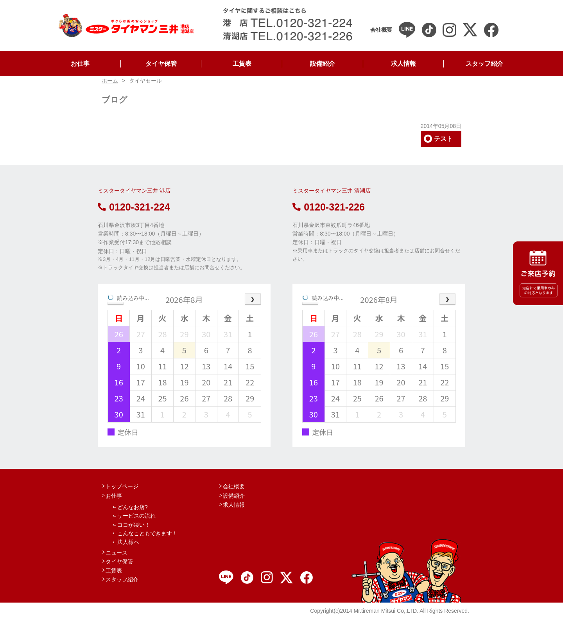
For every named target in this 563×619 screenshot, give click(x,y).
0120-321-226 (328, 207)
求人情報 (403, 63)
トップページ (122, 486)
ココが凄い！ (133, 525)
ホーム (110, 80)
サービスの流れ (136, 516)
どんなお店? (132, 507)
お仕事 (80, 63)
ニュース (116, 552)
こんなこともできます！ (147, 533)
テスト (443, 138)
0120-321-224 (134, 207)
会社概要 (234, 486)
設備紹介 (322, 63)
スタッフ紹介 (484, 63)
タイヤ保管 (161, 63)
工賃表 (242, 63)
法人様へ (128, 542)
